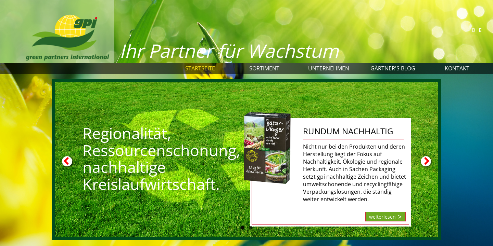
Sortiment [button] (264, 68)
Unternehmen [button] (328, 68)
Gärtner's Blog (392, 68)
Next (425, 161)
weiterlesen (382, 217)
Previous (67, 161)
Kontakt (457, 68)
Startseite (200, 68)
